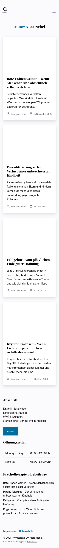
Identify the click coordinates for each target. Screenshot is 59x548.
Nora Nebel (21, 114)
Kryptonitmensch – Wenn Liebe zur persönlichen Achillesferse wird (26, 348)
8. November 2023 (43, 114)
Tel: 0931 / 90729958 (36, 431)
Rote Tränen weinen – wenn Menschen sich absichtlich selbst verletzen (28, 82)
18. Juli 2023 (40, 206)
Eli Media (32, 541)
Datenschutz (26, 531)
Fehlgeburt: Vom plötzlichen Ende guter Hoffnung (28, 261)
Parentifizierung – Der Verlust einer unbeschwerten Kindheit (29, 171)
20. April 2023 (41, 379)
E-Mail (11, 431)
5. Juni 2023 (40, 290)
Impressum (9, 531)
